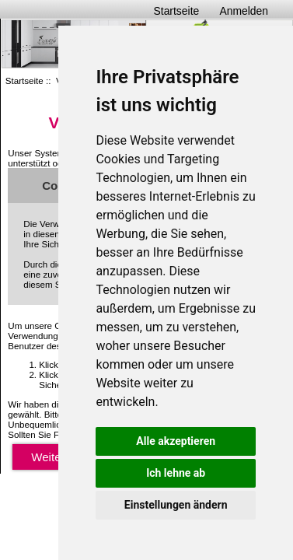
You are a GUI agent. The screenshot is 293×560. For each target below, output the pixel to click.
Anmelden (243, 11)
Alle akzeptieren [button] (175, 441)
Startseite (177, 11)
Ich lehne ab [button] (175, 473)
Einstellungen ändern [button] (176, 505)
